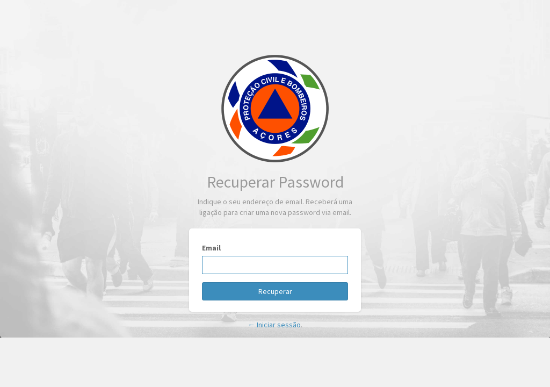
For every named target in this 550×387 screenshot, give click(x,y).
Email (211, 248)
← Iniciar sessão (274, 324)
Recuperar (275, 291)
